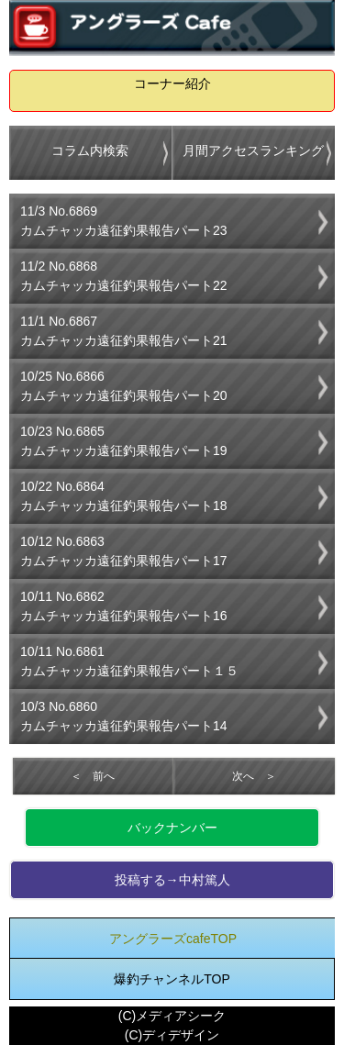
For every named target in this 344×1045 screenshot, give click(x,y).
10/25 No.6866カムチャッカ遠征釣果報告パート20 (123, 386)
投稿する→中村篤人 (172, 880)
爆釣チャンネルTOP (172, 979)
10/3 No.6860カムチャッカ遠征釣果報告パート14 (123, 716)
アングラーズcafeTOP (173, 938)
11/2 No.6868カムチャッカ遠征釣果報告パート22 (123, 276)
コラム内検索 (89, 150)
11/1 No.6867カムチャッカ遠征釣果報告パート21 (123, 331)
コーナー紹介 (172, 83)
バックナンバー (172, 827)
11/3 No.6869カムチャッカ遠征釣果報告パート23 (123, 221)
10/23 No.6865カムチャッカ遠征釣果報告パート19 (123, 441)
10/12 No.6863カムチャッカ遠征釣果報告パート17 (123, 551)
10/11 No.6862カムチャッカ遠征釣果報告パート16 (123, 606)
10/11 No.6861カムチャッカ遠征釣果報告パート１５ (129, 661)
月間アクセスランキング (253, 150)
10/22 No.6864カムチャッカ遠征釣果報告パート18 (123, 496)
